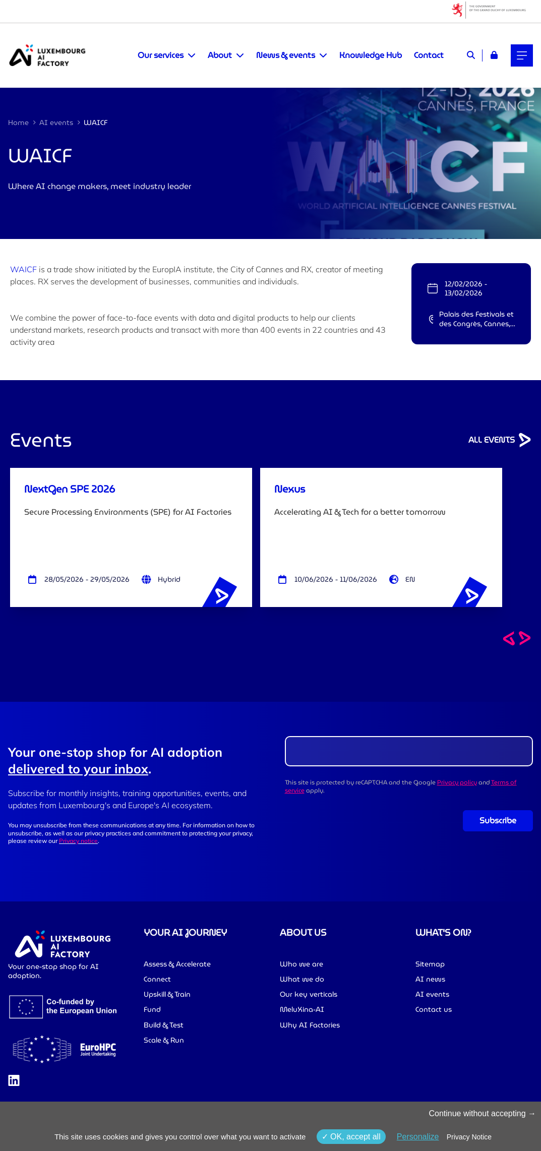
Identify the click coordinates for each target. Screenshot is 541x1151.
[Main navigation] (522, 55)
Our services (161, 55)
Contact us (433, 1009)
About (220, 55)
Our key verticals (308, 994)
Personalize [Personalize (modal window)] (418, 1136)
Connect (157, 979)
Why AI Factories (310, 1025)
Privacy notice (78, 840)
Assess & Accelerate (177, 964)
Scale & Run (164, 1040)
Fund (152, 1009)
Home (18, 122)
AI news (430, 979)
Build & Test (164, 1025)
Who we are (301, 964)
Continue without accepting (482, 1113)
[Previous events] (509, 638)
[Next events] (525, 638)
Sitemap (430, 964)
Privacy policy (457, 782)
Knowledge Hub (370, 55)
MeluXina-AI (302, 1009)
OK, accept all (351, 1136)
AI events (56, 122)
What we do (302, 979)
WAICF (23, 269)
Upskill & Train (167, 994)
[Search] (471, 55)
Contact (429, 55)
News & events (285, 55)
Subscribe (497, 820)
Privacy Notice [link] (469, 1137)
